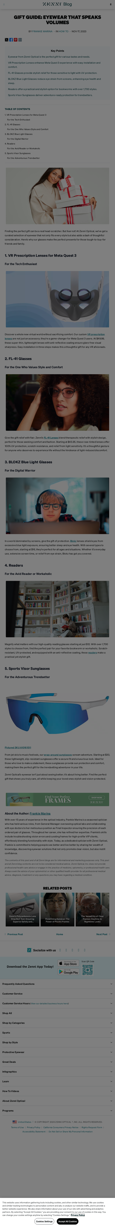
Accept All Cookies (67, 1221)
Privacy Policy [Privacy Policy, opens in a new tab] (78, 1215)
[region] (57, 1212)
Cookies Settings (44, 1221)
